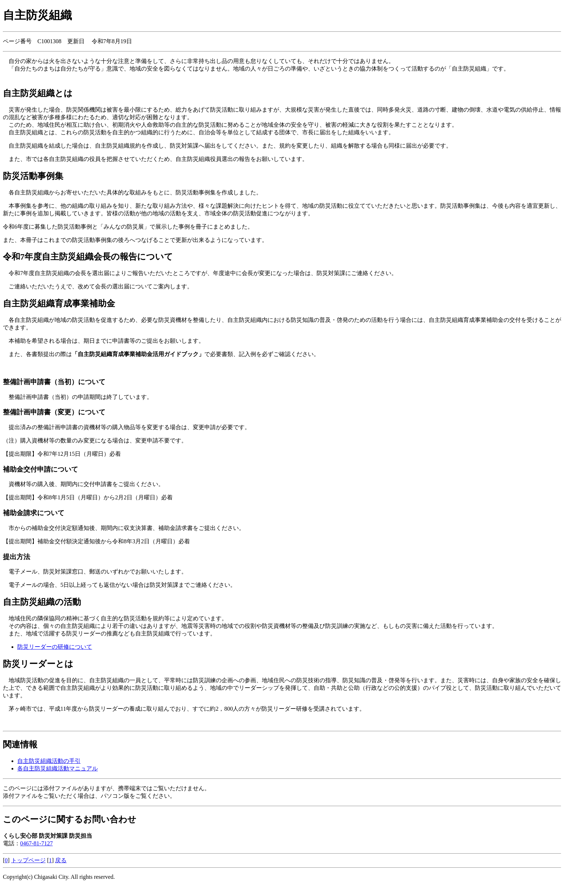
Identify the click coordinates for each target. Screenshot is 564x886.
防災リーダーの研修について (54, 647)
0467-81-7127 (36, 843)
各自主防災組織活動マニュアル (57, 768)
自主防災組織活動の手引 (49, 761)
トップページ (28, 860)
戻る (61, 860)
